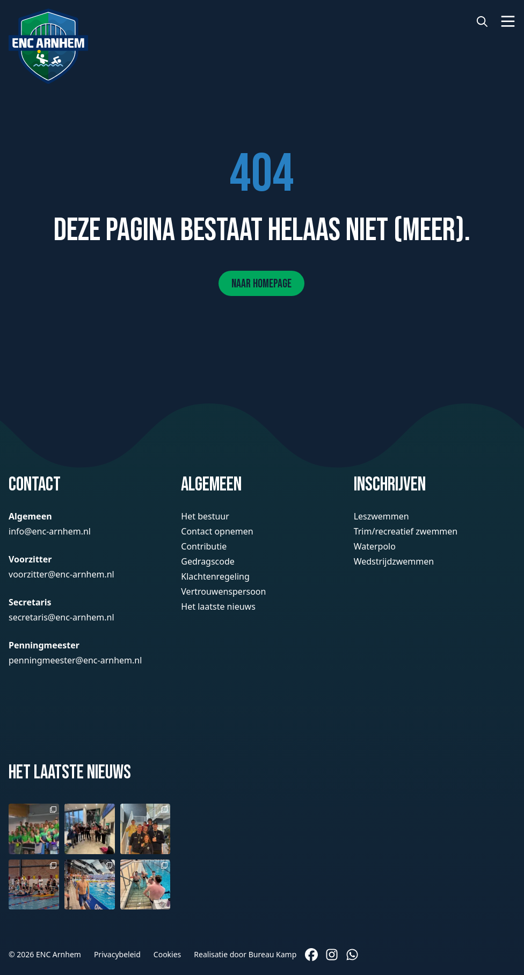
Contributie (204, 546)
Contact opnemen (217, 531)
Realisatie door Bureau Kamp (245, 954)
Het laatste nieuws (218, 606)
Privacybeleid (117, 954)
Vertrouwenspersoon (223, 591)
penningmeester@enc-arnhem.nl (75, 660)
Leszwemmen (381, 516)
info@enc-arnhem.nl (50, 531)
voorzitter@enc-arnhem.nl (61, 574)
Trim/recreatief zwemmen (406, 531)
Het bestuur (205, 516)
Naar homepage (261, 284)
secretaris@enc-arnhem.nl (61, 617)
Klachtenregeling (215, 576)
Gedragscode (208, 561)
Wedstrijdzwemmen (394, 561)
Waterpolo (375, 546)
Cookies (167, 954)
